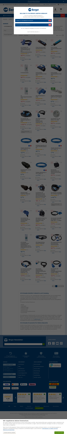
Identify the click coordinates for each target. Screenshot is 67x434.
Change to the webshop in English (33, 21)
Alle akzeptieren (59, 432)
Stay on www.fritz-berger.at (33, 25)
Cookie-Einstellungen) (9, 432)
